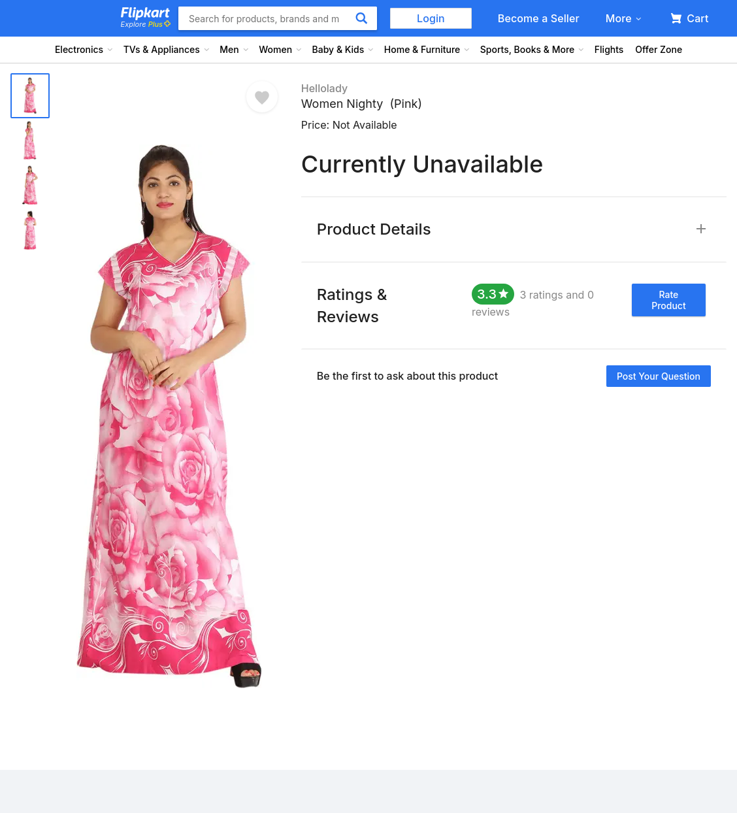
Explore (146, 24)
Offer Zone (658, 49)
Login (431, 18)
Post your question (658, 376)
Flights (609, 49)
